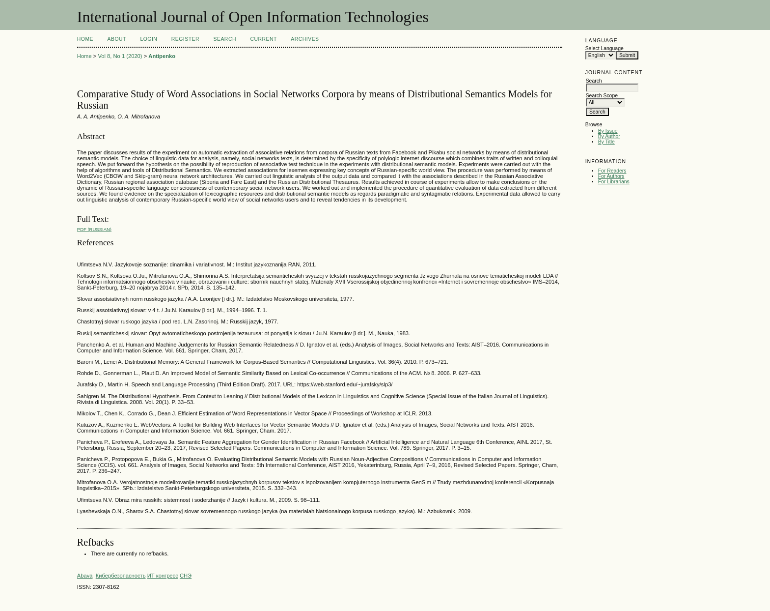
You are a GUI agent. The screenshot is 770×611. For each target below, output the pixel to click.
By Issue (608, 131)
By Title (606, 142)
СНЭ (186, 576)
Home (85, 39)
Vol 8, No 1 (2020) (120, 56)
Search (225, 39)
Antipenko (161, 56)
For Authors (611, 176)
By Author (609, 136)
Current (263, 39)
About (117, 39)
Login (148, 39)
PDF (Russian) (94, 229)
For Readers (612, 171)
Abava (85, 576)
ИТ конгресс (162, 576)
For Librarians (614, 181)
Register (185, 39)
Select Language (604, 48)
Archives (305, 39)
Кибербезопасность (121, 576)
